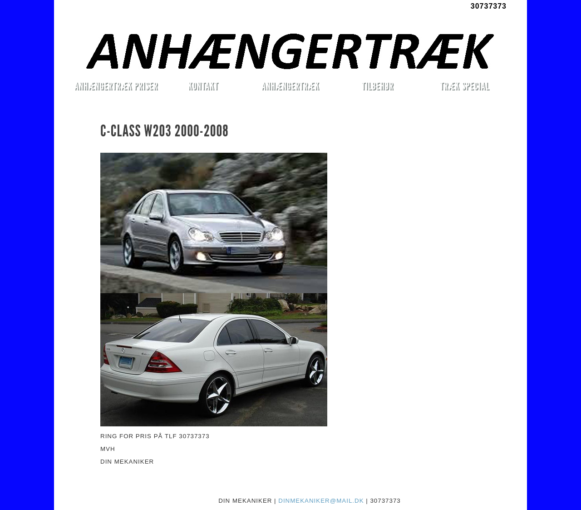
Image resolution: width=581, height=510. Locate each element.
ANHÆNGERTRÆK (290, 85)
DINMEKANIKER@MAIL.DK (321, 500)
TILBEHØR (377, 85)
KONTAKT (203, 85)
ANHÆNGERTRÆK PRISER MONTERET (116, 87)
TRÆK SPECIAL (464, 85)
